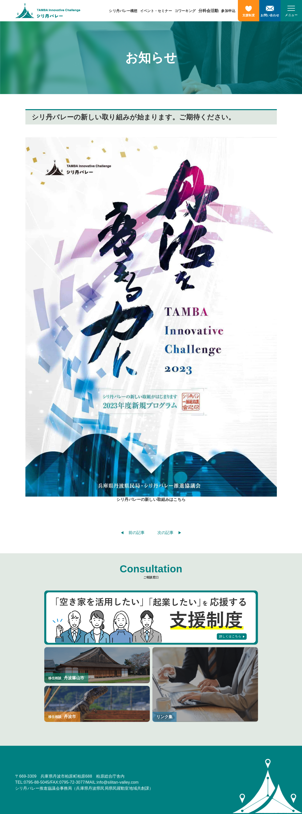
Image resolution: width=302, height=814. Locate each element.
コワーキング (185, 11)
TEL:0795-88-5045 (32, 782)
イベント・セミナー (156, 11)
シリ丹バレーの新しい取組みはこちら (151, 499)
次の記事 (165, 532)
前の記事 (136, 532)
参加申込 (228, 11)
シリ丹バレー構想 (123, 11)
